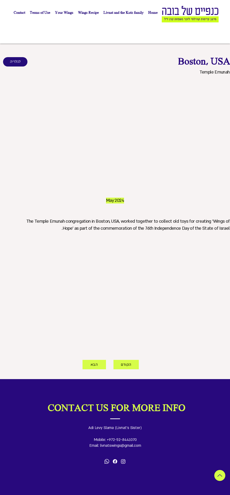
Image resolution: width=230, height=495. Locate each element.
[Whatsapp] (107, 461)
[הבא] (94, 364)
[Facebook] (115, 461)
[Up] (219, 475)
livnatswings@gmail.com (120, 445)
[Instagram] (123, 461)
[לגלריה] (15, 61)
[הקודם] (126, 364)
